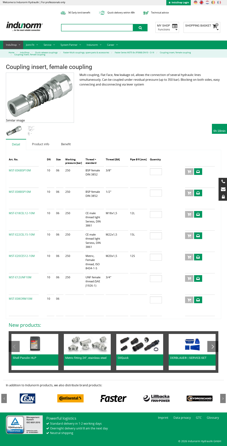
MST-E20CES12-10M (22, 256)
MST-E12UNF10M (20, 277)
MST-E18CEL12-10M (22, 213)
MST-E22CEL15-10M (22, 234)
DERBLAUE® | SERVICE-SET (188, 358)
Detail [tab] (16, 144)
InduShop (11, 44)
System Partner (69, 44)
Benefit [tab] (66, 144)
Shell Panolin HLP (24, 358)
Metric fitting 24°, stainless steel (86, 358)
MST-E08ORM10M (20, 298)
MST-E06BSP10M (20, 170)
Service (47, 44)
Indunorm (92, 44)
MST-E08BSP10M (20, 192)
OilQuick (123, 358)
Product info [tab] (40, 144)
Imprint (163, 418)
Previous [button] (14, 346)
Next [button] (212, 346)
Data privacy (182, 418)
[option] (14, 131)
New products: (25, 325)
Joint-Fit (30, 44)
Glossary (213, 418)
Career (110, 44)
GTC (199, 418)
